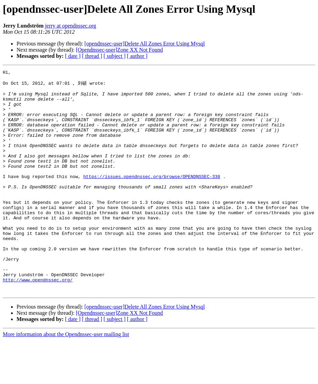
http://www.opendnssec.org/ (38, 321)
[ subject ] (115, 56)
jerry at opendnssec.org (70, 26)
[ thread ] (92, 56)
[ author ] (137, 56)
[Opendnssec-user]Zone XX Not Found (119, 50)
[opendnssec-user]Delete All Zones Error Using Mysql (144, 43)
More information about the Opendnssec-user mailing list (66, 378)
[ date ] (73, 56)
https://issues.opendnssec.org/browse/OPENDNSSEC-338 (151, 197)
